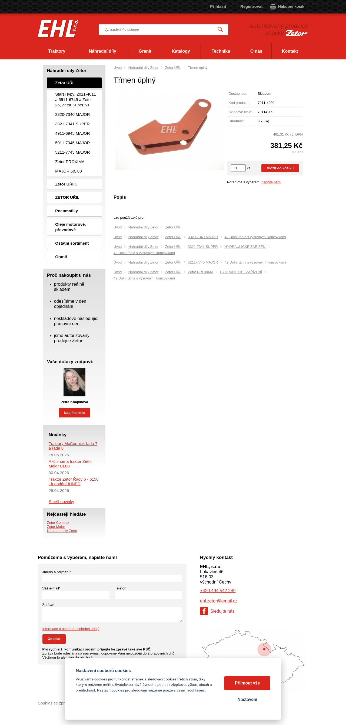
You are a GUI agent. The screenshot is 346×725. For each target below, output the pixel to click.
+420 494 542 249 (217, 590)
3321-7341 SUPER (203, 247)
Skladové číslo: (240, 112)
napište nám (271, 182)
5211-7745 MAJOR (203, 262)
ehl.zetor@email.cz (218, 600)
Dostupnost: (238, 94)
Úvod (118, 68)
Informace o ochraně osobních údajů (70, 629)
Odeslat (54, 639)
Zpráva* (48, 605)
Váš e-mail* (51, 588)
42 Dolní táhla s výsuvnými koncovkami (255, 237)
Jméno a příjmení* (56, 572)
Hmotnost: (237, 121)
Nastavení (247, 699)
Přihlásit (218, 6)
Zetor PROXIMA (200, 272)
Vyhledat (220, 30)
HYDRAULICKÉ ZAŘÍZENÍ (245, 247)
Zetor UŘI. (173, 68)
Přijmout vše (247, 683)
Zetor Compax (58, 523)
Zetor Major (56, 527)
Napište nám (74, 413)
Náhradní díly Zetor (143, 68)
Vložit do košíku (280, 168)
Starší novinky (61, 501)
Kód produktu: (240, 103)
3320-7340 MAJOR (203, 237)
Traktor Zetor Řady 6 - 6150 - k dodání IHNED (74, 481)
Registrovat (251, 6)
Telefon (120, 588)
